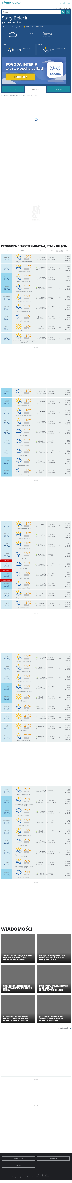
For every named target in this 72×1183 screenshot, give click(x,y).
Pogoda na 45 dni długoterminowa (35, 96)
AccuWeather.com (65, 8)
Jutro (4, 44)
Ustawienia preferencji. (15, 1177)
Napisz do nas (18, 1158)
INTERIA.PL (38, 1177)
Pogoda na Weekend (58, 89)
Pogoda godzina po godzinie (13, 89)
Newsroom (53, 1158)
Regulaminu (47, 1175)
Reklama (18, 1166)
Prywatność (25, 1177)
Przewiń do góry (63, 1028)
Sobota (40, 44)
